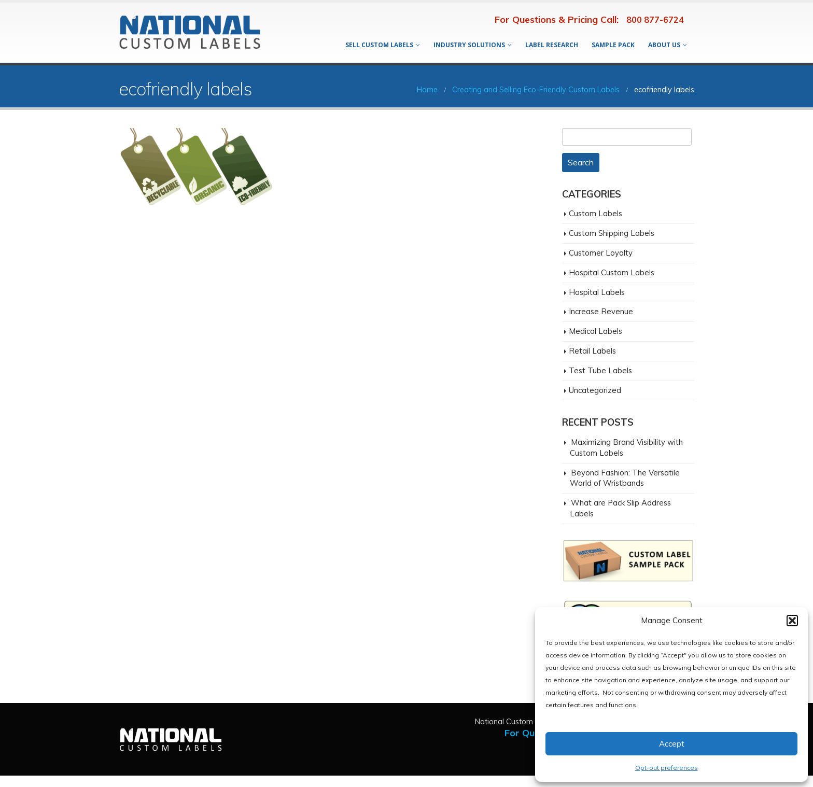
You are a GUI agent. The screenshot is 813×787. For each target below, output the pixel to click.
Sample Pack (613, 44)
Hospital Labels (597, 292)
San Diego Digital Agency (47, 781)
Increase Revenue (601, 311)
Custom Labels (595, 213)
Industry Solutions (469, 44)
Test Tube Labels (600, 370)
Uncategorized (595, 390)
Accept (671, 744)
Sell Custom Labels (379, 44)
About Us (664, 44)
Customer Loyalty (601, 253)
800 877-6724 (655, 20)
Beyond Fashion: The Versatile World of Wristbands (625, 478)
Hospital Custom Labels (611, 272)
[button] (792, 620)
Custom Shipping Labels (611, 233)
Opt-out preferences (666, 767)
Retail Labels (592, 351)
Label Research (551, 44)
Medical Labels (595, 331)
